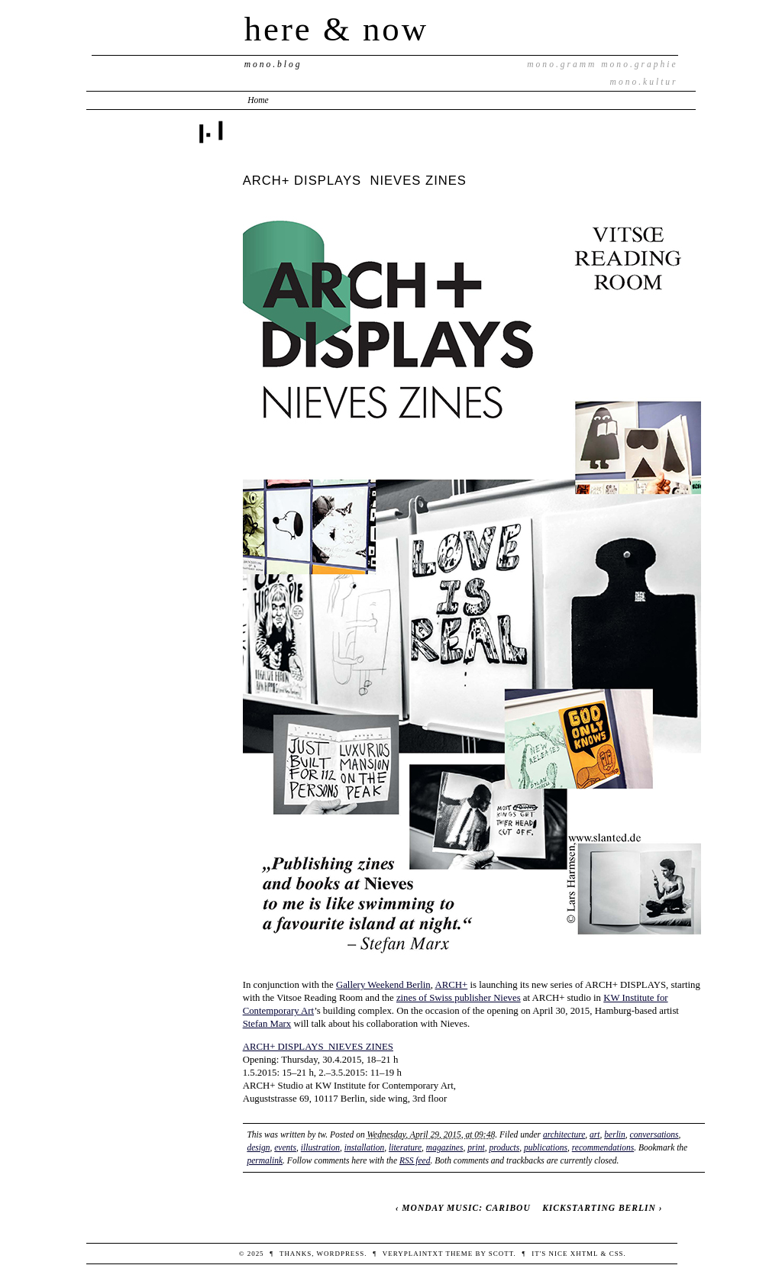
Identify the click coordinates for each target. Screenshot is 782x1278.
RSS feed (415, 1160)
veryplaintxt (413, 1253)
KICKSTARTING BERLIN (599, 1207)
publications (545, 1147)
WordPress (341, 1253)
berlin (614, 1134)
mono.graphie (639, 64)
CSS (616, 1253)
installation (364, 1147)
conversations (654, 1134)
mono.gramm (561, 64)
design (258, 1147)
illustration (320, 1147)
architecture (564, 1134)
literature (405, 1147)
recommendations (603, 1147)
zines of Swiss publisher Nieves (458, 997)
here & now (336, 29)
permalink (265, 1160)
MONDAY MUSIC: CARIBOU (466, 1207)
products (504, 1147)
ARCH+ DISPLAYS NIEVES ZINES (318, 1046)
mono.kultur (644, 81)
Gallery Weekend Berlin (383, 984)
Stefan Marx (267, 1023)
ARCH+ (451, 984)
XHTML (584, 1253)
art (594, 1134)
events (285, 1147)
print (475, 1147)
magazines (445, 1147)
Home (258, 100)
